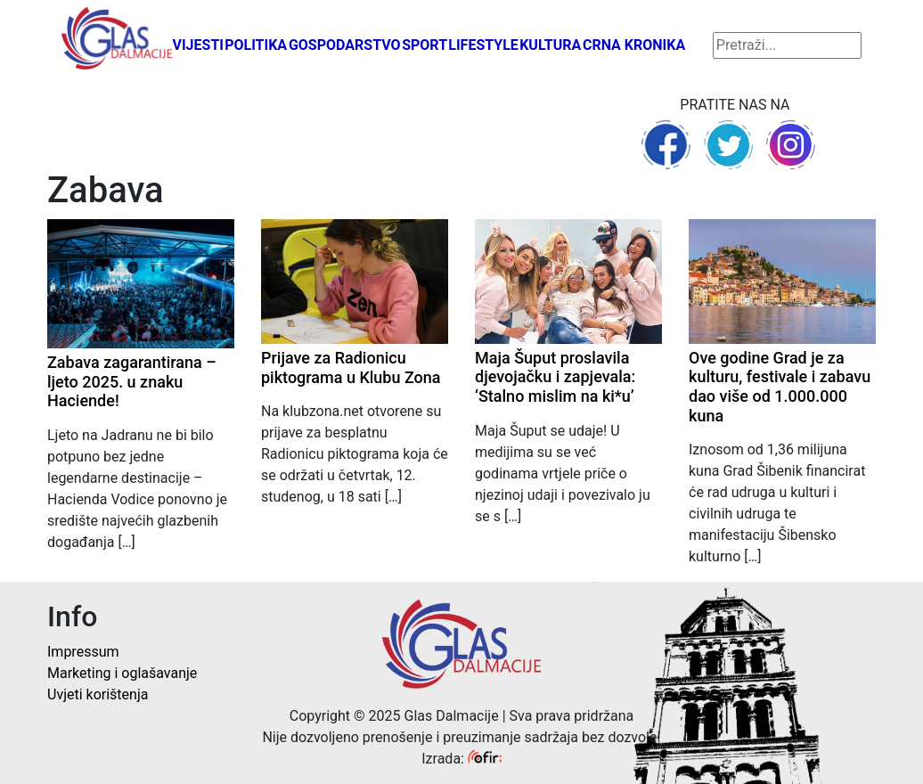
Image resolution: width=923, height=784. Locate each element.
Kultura (550, 45)
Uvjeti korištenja (97, 694)
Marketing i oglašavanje (122, 673)
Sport (424, 45)
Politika (256, 45)
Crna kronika (634, 45)
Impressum (83, 651)
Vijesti (198, 45)
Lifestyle (483, 45)
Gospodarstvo (345, 45)
